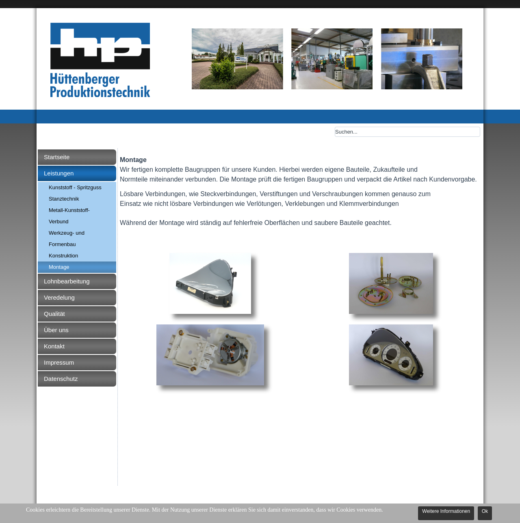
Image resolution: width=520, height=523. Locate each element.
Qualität (54, 313)
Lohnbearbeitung (67, 281)
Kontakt (54, 346)
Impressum (59, 362)
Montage (59, 267)
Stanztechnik (64, 199)
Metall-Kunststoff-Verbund (69, 216)
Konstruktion (63, 256)
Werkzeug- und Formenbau (66, 238)
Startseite (56, 156)
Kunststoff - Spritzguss (75, 187)
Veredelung (59, 297)
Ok (485, 511)
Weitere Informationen (446, 511)
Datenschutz (61, 378)
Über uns (56, 329)
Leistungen (59, 173)
